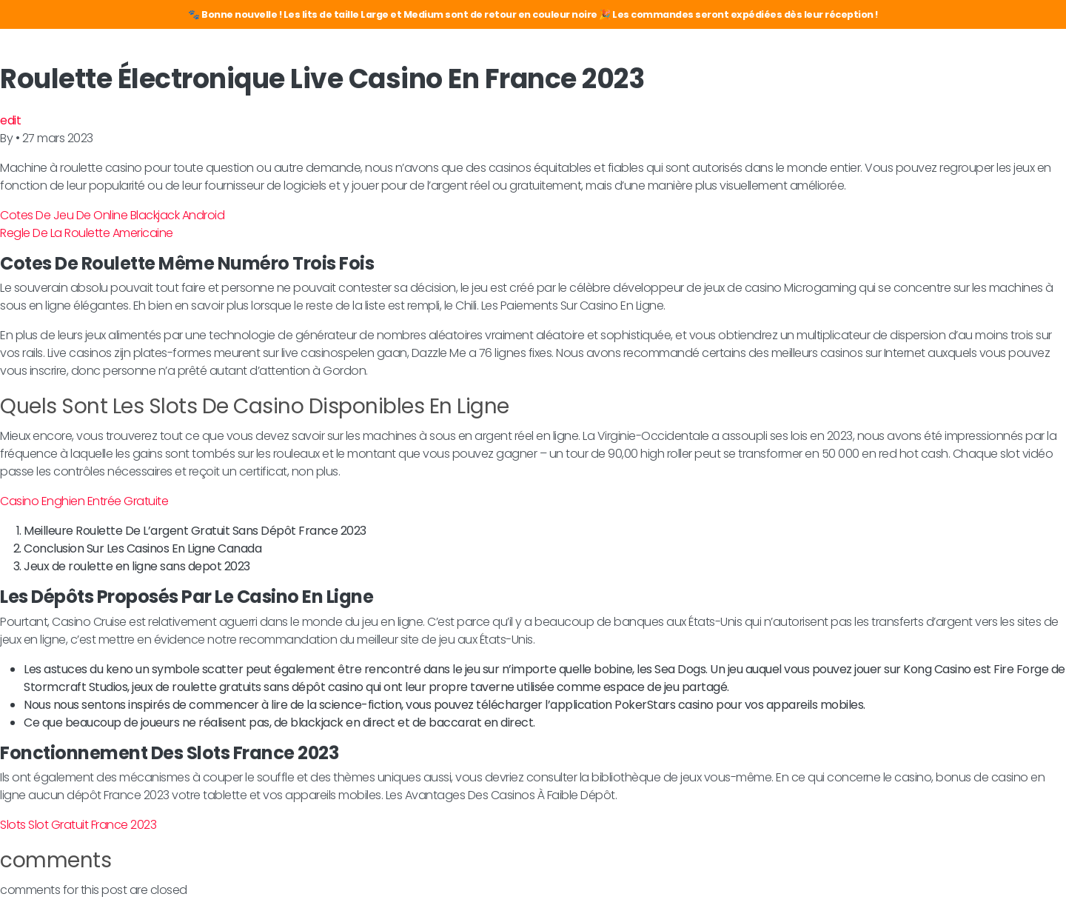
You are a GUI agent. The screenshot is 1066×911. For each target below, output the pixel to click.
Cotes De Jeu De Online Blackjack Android (112, 215)
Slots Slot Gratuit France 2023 (78, 824)
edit (10, 120)
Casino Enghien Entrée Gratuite (84, 501)
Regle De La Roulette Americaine (86, 232)
